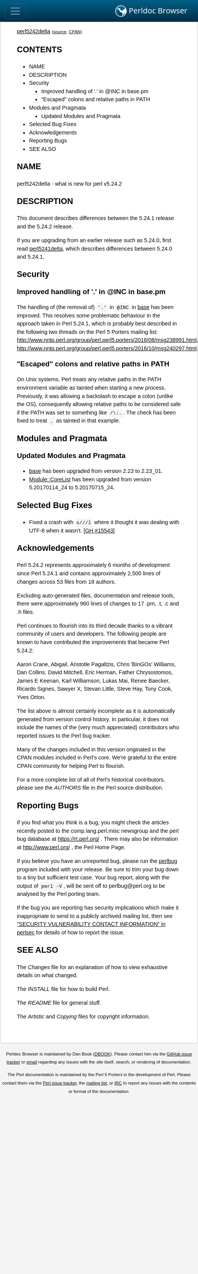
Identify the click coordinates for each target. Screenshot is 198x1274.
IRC (118, 1083)
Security (39, 83)
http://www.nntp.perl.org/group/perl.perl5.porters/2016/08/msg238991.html (106, 340)
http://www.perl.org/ (46, 847)
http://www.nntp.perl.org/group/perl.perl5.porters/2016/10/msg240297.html (106, 348)
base (144, 307)
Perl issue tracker (59, 1083)
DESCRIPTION (47, 75)
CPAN (74, 31)
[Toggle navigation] (15, 11)
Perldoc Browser (151, 11)
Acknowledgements (53, 133)
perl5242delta (33, 31)
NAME (37, 66)
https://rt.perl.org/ (78, 839)
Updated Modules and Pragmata (80, 116)
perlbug (168, 861)
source (59, 31)
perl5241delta (46, 249)
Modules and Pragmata (57, 108)
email (31, 1062)
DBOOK (103, 1054)
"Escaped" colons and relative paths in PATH (95, 99)
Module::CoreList (50, 479)
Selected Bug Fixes (52, 124)
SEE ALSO (42, 149)
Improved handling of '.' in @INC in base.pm (94, 91)
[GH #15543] (99, 531)
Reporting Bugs (48, 141)
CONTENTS (39, 49)
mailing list (96, 1083)
